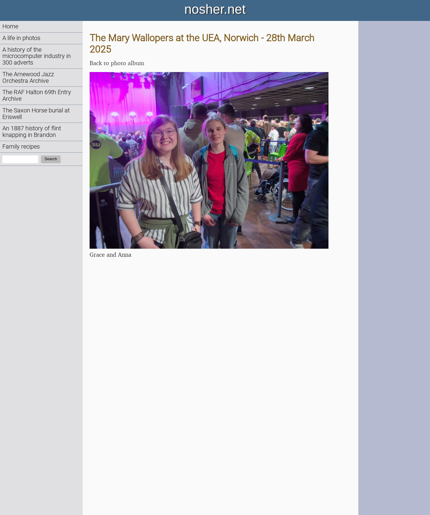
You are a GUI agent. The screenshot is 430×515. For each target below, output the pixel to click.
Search (50, 159)
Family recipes (21, 146)
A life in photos (21, 38)
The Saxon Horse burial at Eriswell (36, 113)
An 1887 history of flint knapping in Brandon (31, 131)
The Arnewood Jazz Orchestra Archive (28, 77)
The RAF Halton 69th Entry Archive (36, 95)
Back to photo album (117, 63)
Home (10, 26)
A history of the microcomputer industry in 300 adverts (36, 56)
